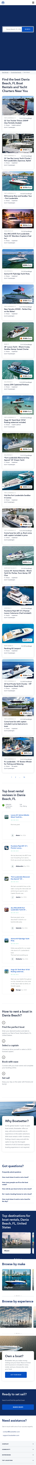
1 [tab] (14, 1295)
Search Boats (18, 1407)
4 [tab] (19, 1295)
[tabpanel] (16, 1243)
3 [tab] (18, 1295)
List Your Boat (16, 1375)
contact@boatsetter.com (11, 1432)
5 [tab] (21, 1295)
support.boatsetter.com (11, 1435)
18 (24, 777)
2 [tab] (16, 1295)
